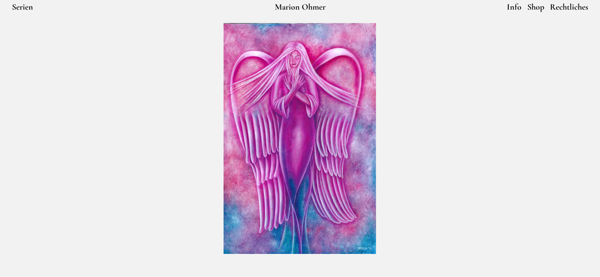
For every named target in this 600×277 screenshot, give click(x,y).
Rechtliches (569, 7)
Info (514, 7)
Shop (535, 7)
